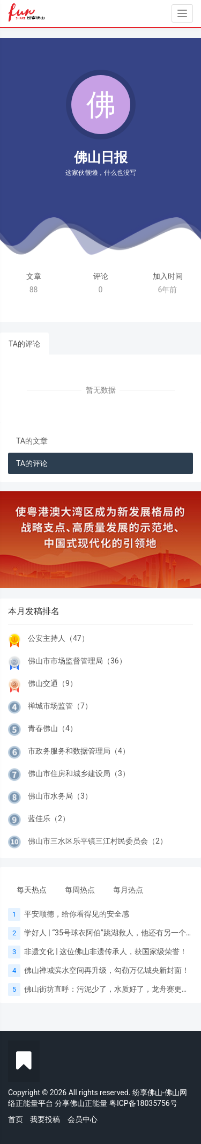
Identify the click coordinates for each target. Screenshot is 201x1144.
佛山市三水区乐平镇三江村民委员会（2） (97, 841)
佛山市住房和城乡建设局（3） (79, 773)
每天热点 (32, 889)
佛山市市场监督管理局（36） (77, 660)
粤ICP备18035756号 (143, 1103)
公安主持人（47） (58, 638)
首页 (15, 1119)
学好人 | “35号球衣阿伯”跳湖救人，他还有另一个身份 (112, 932)
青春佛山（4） (52, 728)
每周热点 (80, 889)
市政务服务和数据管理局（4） (79, 751)
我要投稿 (45, 1119)
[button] (15, 539)
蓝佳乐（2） (49, 818)
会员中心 (83, 1119)
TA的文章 (32, 441)
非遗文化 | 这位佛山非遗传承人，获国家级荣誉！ (105, 951)
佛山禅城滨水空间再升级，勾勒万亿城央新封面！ (106, 970)
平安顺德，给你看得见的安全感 (76, 914)
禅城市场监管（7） (60, 706)
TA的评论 (24, 343)
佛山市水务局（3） (60, 796)
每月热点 (128, 889)
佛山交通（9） (52, 683)
